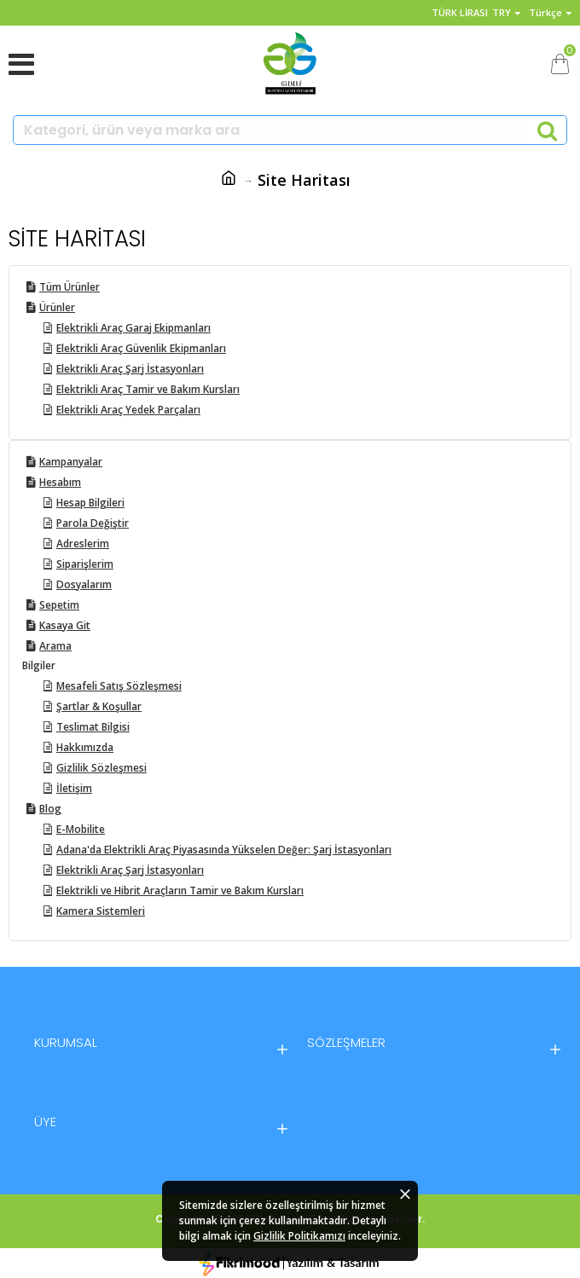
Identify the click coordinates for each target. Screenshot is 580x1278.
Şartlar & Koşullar (99, 706)
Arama (55, 646)
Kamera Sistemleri (100, 911)
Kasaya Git (64, 625)
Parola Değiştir (92, 523)
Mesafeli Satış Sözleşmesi (119, 686)
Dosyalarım (84, 584)
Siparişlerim (84, 564)
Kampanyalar (70, 461)
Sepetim (59, 605)
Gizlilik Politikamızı (299, 1236)
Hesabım (60, 482)
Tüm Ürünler (69, 287)
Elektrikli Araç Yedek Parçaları (128, 409)
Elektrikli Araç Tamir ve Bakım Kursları (148, 389)
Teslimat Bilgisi (93, 727)
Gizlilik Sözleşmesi (101, 767)
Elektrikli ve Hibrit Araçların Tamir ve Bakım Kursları (180, 890)
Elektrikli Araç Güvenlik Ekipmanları (141, 348)
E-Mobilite (80, 829)
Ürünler (57, 307)
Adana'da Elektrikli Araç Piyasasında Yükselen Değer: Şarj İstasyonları (224, 849)
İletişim (74, 788)
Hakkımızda (84, 747)
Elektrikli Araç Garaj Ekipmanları (133, 328)
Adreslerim (82, 543)
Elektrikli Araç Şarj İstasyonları (130, 368)
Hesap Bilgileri (90, 502)
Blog (50, 808)
